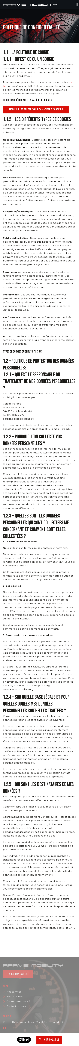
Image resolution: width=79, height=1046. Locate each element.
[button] (77, 4)
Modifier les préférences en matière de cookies (36, 109)
